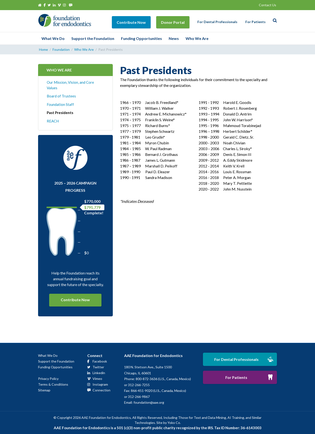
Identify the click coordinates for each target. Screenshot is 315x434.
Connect (94, 355)
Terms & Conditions (53, 384)
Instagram (100, 384)
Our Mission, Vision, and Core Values (70, 85)
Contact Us (267, 5)
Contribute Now (131, 22)
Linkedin (99, 373)
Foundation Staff (60, 104)
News (174, 38)
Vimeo (97, 379)
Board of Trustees (61, 96)
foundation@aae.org (149, 402)
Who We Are (197, 38)
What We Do (53, 38)
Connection (101, 390)
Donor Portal (173, 22)
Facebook (100, 361)
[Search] (273, 20)
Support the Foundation (92, 38)
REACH (53, 121)
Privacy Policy (48, 379)
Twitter (98, 367)
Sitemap (44, 390)
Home (43, 49)
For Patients (255, 22)
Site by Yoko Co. (168, 423)
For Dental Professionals (217, 22)
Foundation (61, 49)
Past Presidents (60, 112)
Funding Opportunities (141, 38)
